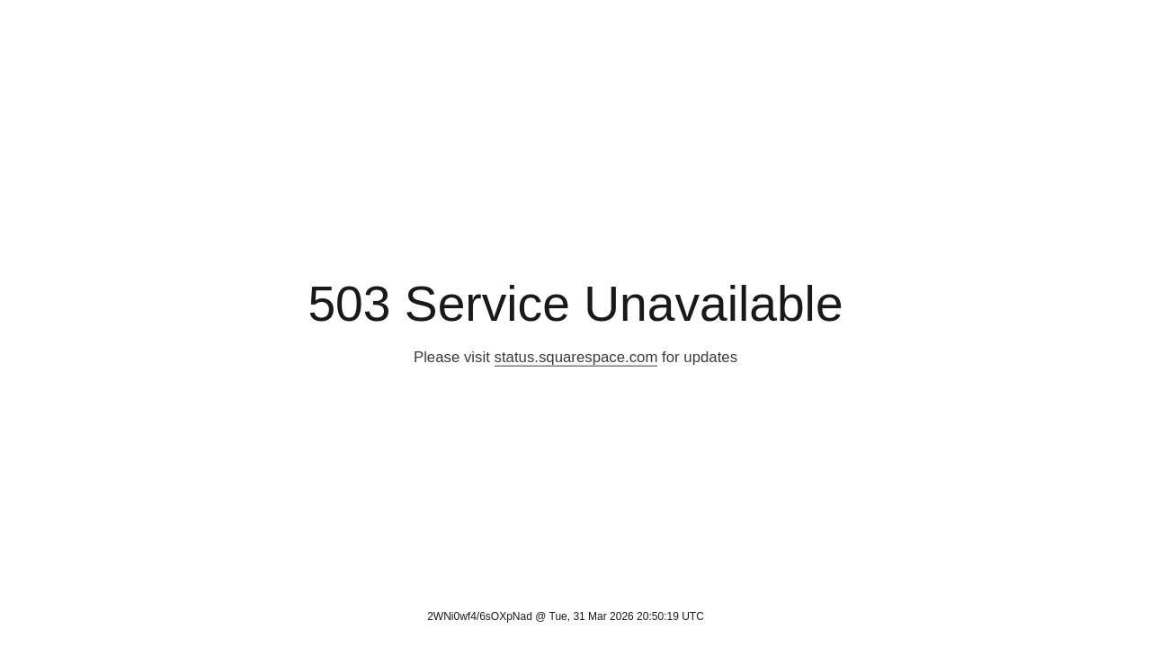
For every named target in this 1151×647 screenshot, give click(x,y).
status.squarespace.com (576, 357)
